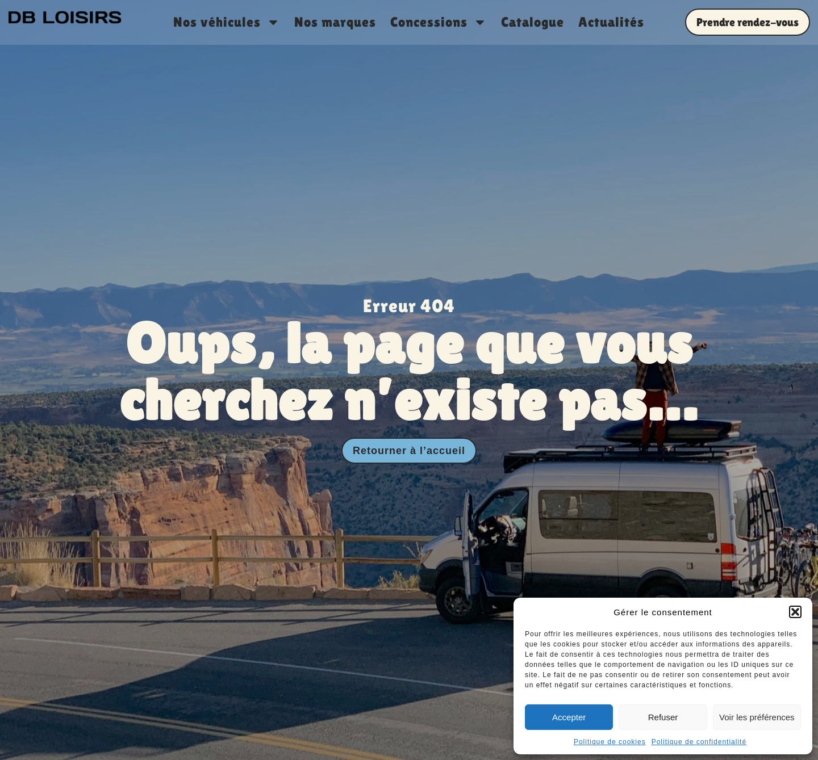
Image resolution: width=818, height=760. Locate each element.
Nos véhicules (226, 22)
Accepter (569, 717)
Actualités (611, 22)
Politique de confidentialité (699, 742)
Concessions (438, 22)
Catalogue (532, 22)
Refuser (663, 717)
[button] (795, 612)
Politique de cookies (610, 742)
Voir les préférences (757, 717)
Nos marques (335, 22)
